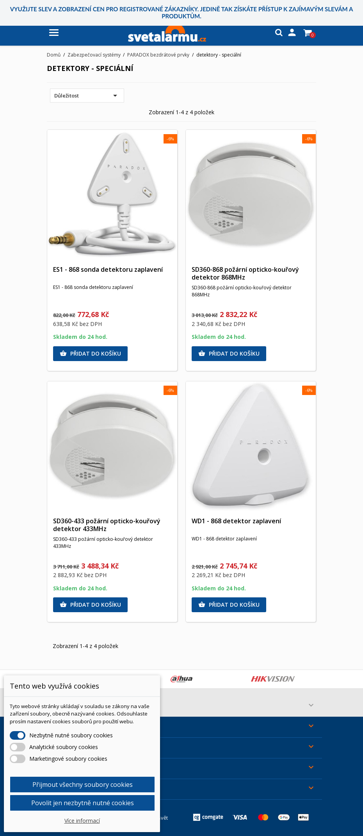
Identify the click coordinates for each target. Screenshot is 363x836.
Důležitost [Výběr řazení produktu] (87, 95)
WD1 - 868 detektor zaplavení (236, 521)
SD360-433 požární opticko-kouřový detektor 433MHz (106, 525)
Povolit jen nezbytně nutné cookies (82, 803)
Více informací (82, 820)
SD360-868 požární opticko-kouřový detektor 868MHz (245, 273)
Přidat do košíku (90, 354)
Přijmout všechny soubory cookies (82, 784)
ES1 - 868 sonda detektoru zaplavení (108, 269)
